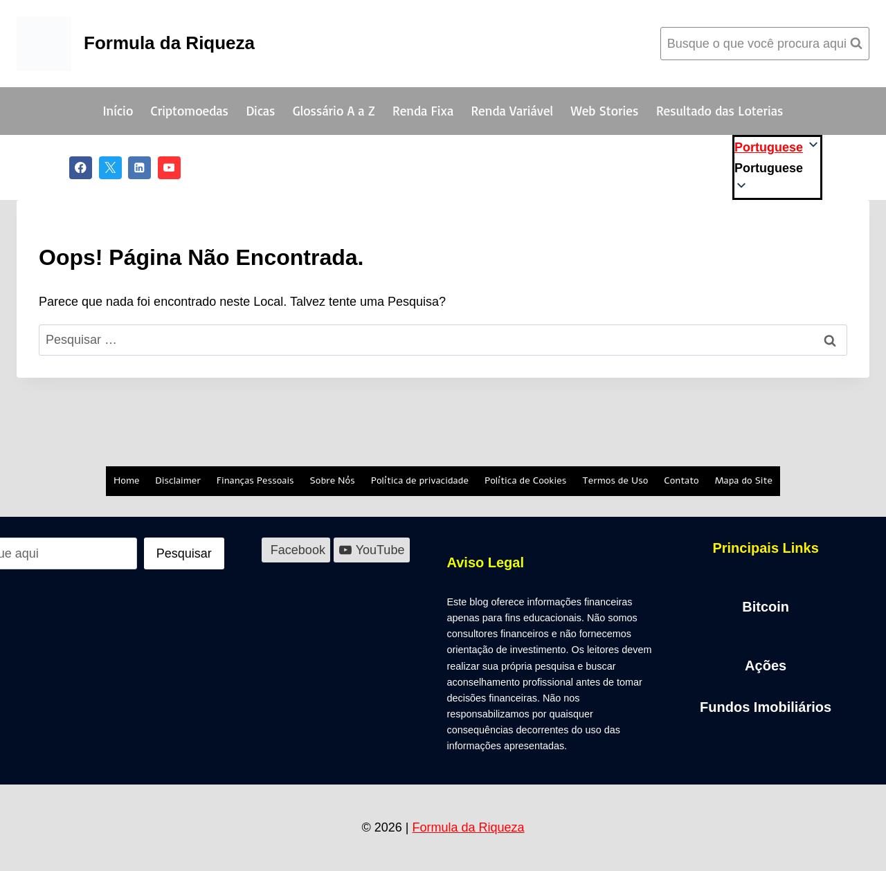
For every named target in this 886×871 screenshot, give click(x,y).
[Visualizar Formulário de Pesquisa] (764, 44)
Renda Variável (512, 110)
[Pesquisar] (184, 553)
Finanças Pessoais (255, 480)
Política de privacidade (420, 480)
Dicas (260, 110)
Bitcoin (765, 606)
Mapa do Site (743, 480)
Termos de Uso (615, 480)
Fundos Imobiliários (765, 707)
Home (126, 480)
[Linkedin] (139, 167)
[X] (110, 167)
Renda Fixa (422, 110)
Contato (681, 480)
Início (118, 110)
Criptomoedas (189, 110)
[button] (777, 168)
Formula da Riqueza (468, 827)
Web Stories (605, 110)
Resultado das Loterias (719, 110)
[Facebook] (80, 167)
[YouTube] (169, 167)
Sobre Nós (332, 480)
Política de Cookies (525, 480)
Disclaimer (178, 480)
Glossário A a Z (334, 110)
